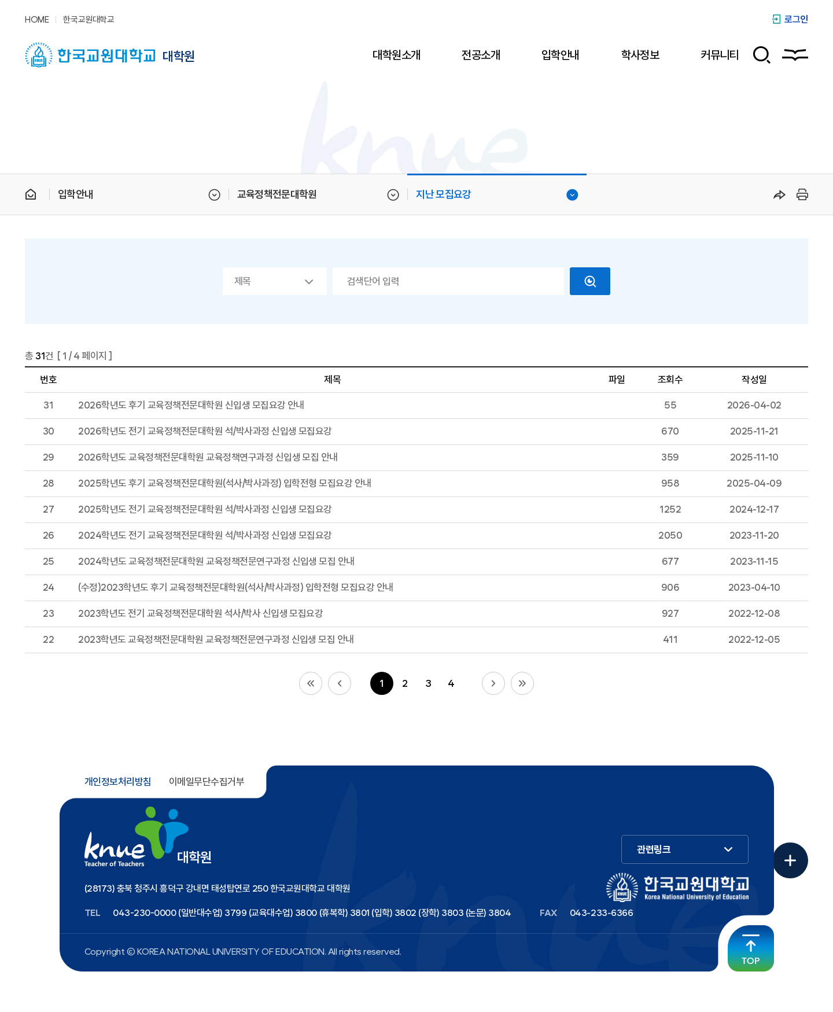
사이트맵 (795, 55)
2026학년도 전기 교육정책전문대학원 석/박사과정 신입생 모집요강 (205, 431)
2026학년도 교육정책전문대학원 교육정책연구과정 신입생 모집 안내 (208, 457)
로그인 (796, 19)
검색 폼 (757, 55)
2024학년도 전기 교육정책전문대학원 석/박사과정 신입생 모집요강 (205, 535)
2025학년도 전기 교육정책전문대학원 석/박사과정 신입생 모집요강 (205, 509)
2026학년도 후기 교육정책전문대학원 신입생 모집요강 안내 (191, 405)
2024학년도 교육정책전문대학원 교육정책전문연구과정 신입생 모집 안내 (216, 561)
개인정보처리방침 (118, 781)
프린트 (800, 194)
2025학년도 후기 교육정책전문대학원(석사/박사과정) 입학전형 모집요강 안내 (224, 483)
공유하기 (779, 194)
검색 (590, 281)
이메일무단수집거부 (206, 781)
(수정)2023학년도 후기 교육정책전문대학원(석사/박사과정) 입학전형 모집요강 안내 (235, 587)
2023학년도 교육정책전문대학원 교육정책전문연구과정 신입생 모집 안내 (216, 639)
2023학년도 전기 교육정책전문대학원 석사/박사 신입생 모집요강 (200, 613)
